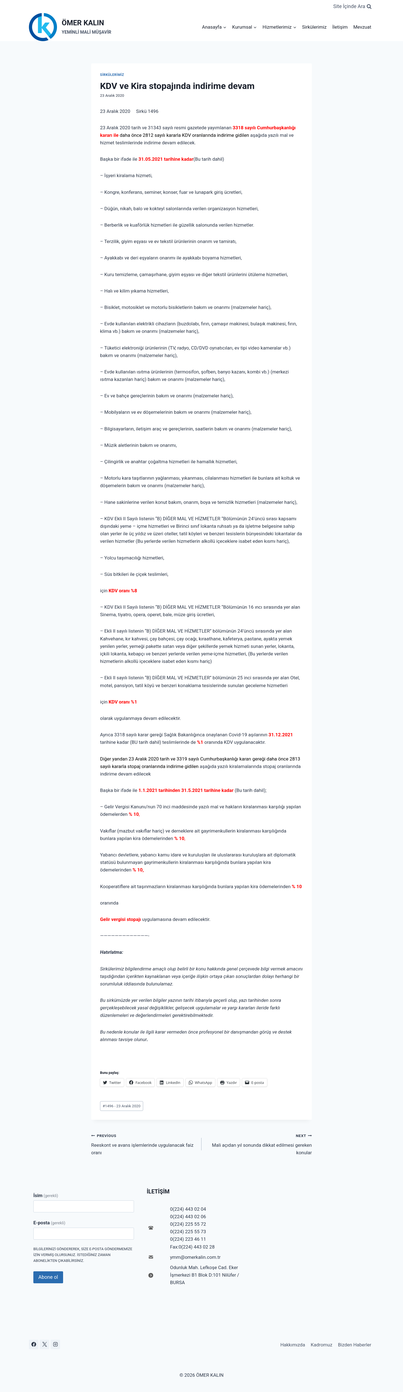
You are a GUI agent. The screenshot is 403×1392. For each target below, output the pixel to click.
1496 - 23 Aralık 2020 (121, 1106)
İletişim (340, 27)
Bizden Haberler (354, 1345)
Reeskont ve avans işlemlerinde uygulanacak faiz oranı (144, 1144)
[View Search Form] (352, 6)
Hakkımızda (292, 1345)
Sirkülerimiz (314, 27)
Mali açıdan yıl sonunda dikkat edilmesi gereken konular (259, 1144)
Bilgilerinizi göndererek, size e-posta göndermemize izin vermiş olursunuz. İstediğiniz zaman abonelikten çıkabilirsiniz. (82, 1255)
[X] (44, 1344)
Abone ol (48, 1277)
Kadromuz (321, 1345)
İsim (45, 1195)
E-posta (49, 1222)
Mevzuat (362, 27)
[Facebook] (33, 1344)
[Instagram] (55, 1344)
